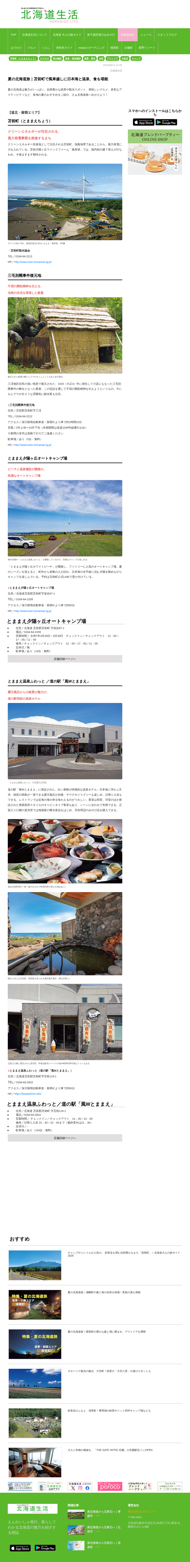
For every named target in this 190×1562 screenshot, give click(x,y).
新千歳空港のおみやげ (101, 34)
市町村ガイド (64, 47)
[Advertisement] (65, 1192)
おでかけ (16, 47)
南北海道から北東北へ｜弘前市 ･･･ (104, 1529)
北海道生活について (34, 34)
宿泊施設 (57, 58)
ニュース (146, 34)
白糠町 (129, 47)
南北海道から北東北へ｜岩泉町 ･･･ (104, 1545)
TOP (13, 34)
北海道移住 (128, 34)
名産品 (125, 58)
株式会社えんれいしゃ (142, 1511)
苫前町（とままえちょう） (23, 58)
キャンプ (136, 58)
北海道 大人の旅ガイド (67, 34)
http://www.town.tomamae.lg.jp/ (33, 261)
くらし (46, 47)
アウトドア (112, 58)
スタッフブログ (167, 34)
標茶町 (114, 47)
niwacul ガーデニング (91, 47)
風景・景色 (89, 58)
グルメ (32, 47)
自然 (101, 58)
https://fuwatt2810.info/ (27, 1093)
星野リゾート (147, 47)
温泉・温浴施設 (73, 58)
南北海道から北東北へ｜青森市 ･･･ (104, 1513)
